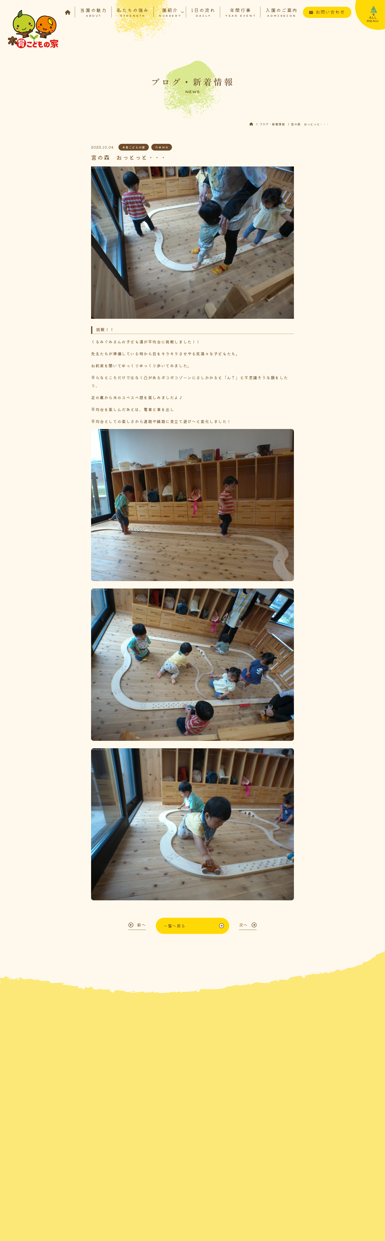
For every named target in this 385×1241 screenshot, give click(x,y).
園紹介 (170, 12)
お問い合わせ (330, 11)
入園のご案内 (282, 12)
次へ (243, 925)
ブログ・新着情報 (272, 124)
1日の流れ (203, 12)
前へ (141, 925)
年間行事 (240, 12)
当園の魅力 (93, 12)
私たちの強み (133, 12)
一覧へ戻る (174, 926)
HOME (254, 124)
